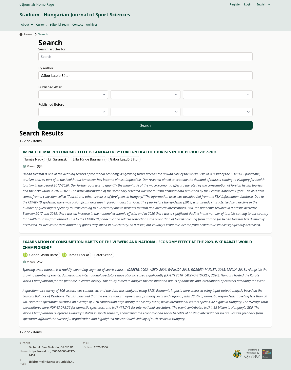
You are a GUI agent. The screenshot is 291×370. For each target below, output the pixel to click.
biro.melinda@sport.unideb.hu (53, 362)
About (27, 24)
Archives (91, 24)
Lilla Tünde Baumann (89, 159)
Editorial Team (59, 24)
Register (235, 4)
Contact (77, 24)
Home (25, 34)
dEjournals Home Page (36, 4)
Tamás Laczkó (78, 255)
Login (248, 4)
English (263, 4)
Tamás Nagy (33, 159)
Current (41, 24)
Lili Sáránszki (58, 159)
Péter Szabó (103, 255)
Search (145, 125)
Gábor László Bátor (124, 159)
